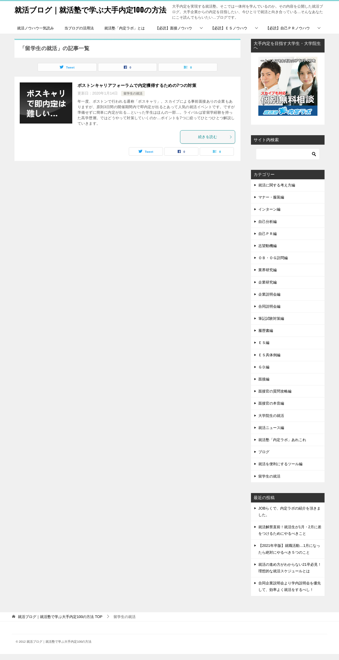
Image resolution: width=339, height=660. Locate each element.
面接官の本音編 (271, 409)
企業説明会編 (269, 300)
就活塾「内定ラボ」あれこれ (282, 446)
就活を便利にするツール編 (280, 470)
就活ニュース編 (271, 434)
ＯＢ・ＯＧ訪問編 (273, 264)
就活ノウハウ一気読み (35, 34)
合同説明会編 (269, 312)
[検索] (287, 160)
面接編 (263, 385)
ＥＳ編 (263, 349)
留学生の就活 (133, 99)
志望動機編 (267, 252)
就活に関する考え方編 (276, 191)
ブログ (263, 458)
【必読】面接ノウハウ (173, 34)
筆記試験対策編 (271, 324)
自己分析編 (267, 228)
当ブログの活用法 (79, 34)
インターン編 (269, 215)
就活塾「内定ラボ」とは (124, 34)
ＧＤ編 (263, 373)
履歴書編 (265, 336)
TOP (60, 623)
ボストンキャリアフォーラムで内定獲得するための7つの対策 (137, 91)
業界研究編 (267, 276)
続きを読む (215, 143)
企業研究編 (267, 288)
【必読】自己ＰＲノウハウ (288, 34)
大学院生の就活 (271, 422)
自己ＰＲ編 (267, 240)
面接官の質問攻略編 (274, 397)
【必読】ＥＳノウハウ (228, 34)
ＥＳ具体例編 (269, 361)
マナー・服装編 (271, 203)
